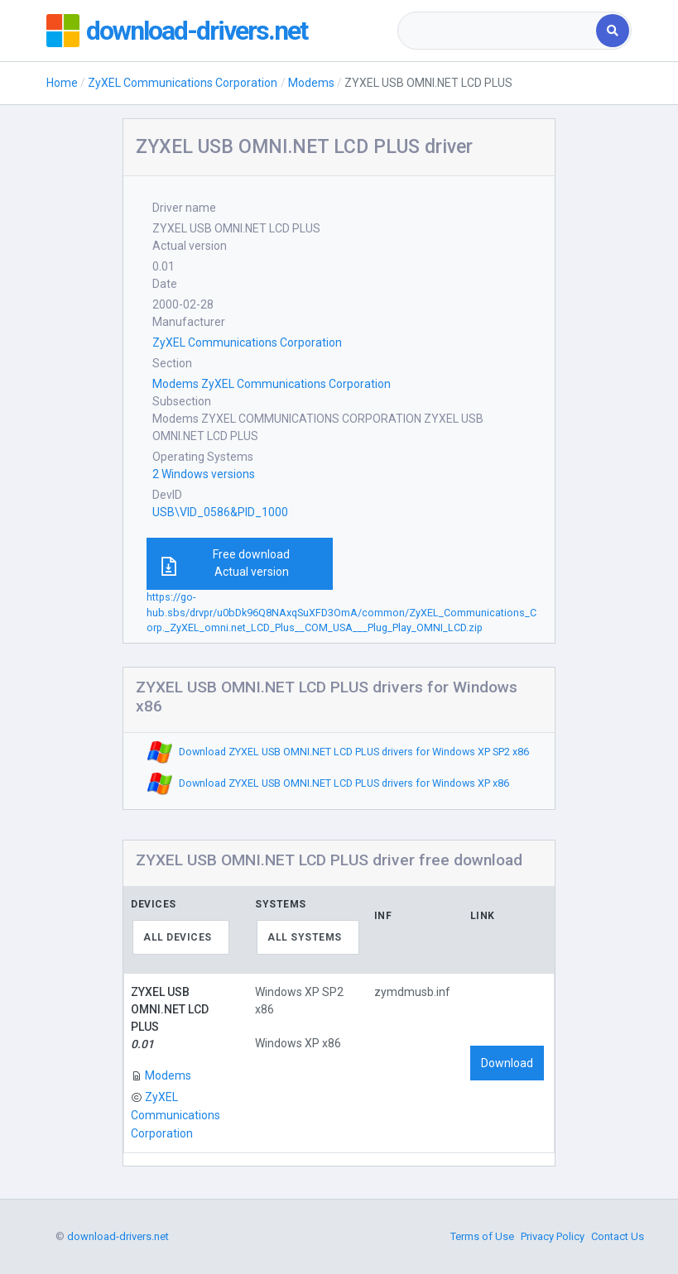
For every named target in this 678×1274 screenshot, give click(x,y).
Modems (311, 82)
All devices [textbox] (177, 937)
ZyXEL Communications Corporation (182, 82)
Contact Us (617, 1236)
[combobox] (498, 30)
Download (507, 1063)
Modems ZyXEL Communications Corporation (271, 383)
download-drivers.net (196, 30)
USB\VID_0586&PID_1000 (220, 512)
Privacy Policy (552, 1236)
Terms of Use (482, 1236)
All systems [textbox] (304, 937)
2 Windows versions (203, 474)
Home (62, 82)
